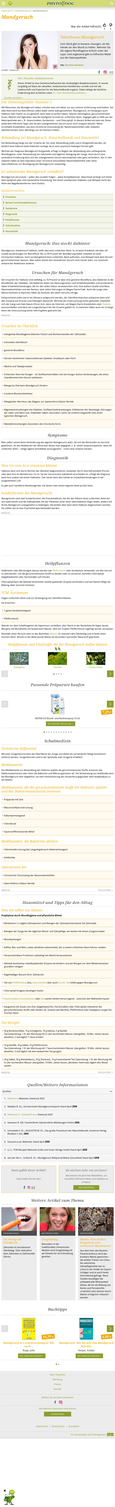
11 (68, 766)
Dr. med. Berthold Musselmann (69, 92)
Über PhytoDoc (57, 1442)
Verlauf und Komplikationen (21, 202)
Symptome (11, 208)
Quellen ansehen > (13, 97)
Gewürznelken (11, 1032)
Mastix (53, 667)
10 (66, 766)
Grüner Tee (64, 1016)
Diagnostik (11, 214)
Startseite (6, 11)
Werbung (57, 1447)
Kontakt (57, 1457)
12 (71, 766)
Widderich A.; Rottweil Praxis (22, 1182)
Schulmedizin (12, 225)
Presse (57, 1452)
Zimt (34, 1016)
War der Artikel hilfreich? (86, 26)
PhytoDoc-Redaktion (74, 65)
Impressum (42, 1494)
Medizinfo (12, 1166)
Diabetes (106, 304)
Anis (43, 1032)
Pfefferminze (59, 604)
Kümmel (42, 1016)
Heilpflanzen (12, 219)
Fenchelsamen (27, 1032)
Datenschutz (58, 1494)
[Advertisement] (57, 569)
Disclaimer (74, 1494)
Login (110, 1502)
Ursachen (10, 196)
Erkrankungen (23, 11)
